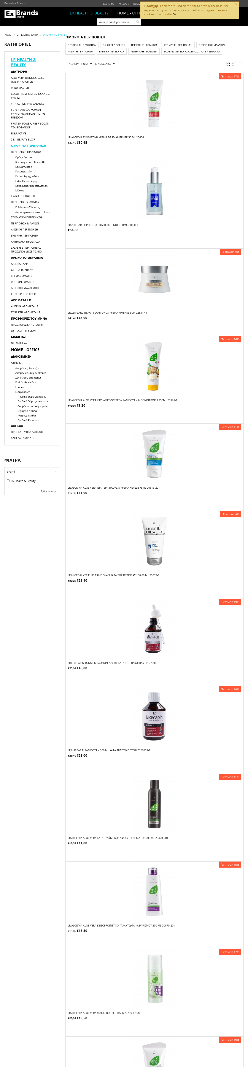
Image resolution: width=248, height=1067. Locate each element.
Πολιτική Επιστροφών (154, 1028)
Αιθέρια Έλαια (20, 264)
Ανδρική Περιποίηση (24, 229)
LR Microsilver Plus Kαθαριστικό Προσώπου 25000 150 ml (148, 653)
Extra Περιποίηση (26, 181)
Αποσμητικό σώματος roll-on (32, 212)
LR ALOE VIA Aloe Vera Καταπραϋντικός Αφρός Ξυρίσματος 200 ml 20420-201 (212, 306)
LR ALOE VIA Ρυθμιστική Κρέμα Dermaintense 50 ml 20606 (87, 135)
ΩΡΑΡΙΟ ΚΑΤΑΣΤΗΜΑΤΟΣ (17, 1023)
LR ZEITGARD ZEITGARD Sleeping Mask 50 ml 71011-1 (212, 915)
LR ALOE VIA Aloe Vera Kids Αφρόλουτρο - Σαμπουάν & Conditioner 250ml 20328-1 (95, 221)
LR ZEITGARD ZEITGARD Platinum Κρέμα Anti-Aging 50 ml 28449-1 (153, 743)
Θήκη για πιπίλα (27, 411)
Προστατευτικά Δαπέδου (27, 432)
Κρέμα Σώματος (22, 276)
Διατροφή (19, 71)
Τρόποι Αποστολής (107, 1023)
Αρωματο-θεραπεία (27, 258)
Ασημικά (16, 363)
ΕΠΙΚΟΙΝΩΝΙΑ (11, 1028)
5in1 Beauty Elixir (23, 139)
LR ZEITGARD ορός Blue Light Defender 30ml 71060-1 (153, 135)
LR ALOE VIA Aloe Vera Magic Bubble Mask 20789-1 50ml (151, 392)
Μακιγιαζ (18, 337)
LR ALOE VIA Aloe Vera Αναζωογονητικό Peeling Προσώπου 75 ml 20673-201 (212, 392)
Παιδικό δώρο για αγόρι (31, 396)
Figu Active (18, 133)
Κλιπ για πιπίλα (26, 415)
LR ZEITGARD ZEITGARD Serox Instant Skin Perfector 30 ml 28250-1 (151, 915)
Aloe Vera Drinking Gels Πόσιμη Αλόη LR (27, 80)
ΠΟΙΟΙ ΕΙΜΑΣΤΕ (12, 1018)
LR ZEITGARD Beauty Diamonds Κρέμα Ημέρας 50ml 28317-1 (211, 135)
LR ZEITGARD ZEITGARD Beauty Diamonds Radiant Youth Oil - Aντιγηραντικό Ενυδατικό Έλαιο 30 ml (213, 655)
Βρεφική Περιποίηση (24, 235)
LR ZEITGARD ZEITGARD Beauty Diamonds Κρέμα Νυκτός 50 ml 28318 (95, 829)
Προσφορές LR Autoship (27, 325)
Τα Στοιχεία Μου (59, 1023)
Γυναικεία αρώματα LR (25, 312)
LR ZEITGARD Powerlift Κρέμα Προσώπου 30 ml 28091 (95, 743)
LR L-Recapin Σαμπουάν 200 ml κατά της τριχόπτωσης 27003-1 (154, 306)
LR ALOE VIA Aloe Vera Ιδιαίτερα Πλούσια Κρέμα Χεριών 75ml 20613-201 (153, 221)
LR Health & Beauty (21, 481)
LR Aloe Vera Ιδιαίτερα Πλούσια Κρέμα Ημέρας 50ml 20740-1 (152, 482)
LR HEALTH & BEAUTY (89, 13)
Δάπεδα (17, 426)
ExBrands (108, 3)
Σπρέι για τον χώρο (23, 294)
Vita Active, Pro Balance (27, 104)
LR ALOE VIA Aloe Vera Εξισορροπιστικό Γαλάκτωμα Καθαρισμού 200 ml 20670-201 (93, 394)
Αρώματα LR (21, 300)
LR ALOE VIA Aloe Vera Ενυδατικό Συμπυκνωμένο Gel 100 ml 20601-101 (93, 482)
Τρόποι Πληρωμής (106, 1018)
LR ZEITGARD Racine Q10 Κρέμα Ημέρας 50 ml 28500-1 (93, 915)
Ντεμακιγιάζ (19, 343)
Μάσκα (19, 190)
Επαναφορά (50, 491)
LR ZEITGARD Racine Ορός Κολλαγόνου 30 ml (213, 829)
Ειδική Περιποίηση (23, 196)
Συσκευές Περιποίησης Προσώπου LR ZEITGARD (26, 249)
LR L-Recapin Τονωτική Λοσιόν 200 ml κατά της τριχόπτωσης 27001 (92, 306)
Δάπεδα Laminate (22, 438)
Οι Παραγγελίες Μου (61, 1018)
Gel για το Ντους (22, 270)
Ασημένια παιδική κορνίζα (33, 406)
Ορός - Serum (23, 157)
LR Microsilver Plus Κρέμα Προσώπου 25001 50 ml (93, 568)
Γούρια (19, 387)
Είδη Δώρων (22, 392)
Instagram (139, 3)
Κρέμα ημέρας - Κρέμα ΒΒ (30, 162)
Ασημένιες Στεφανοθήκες (30, 373)
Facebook (123, 3)
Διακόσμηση (21, 356)
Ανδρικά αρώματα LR (24, 306)
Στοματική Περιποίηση (26, 217)
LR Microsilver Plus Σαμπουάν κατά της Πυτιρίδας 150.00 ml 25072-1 (213, 221)
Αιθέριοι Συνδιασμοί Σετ (27, 288)
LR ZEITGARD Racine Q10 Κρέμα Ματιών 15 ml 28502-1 (211, 743)
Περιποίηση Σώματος (25, 202)
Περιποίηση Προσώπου (26, 152)
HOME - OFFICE (131, 13)
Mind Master (20, 88)
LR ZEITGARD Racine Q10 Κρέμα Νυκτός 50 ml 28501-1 (154, 829)
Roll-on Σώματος (23, 282)
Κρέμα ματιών (23, 171)
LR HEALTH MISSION (23, 331)
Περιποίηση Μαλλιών (25, 223)
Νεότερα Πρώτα (80, 64)
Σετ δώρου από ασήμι (28, 377)
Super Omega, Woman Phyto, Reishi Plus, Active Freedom (28, 113)
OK (174, 14)
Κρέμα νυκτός (23, 167)
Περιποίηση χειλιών (27, 176)
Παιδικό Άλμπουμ (27, 420)
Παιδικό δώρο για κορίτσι (32, 401)
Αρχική (8, 34)
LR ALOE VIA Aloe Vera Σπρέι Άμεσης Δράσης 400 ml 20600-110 (210, 482)
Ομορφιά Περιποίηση (28, 146)
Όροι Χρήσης (149, 1018)
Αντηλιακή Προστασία (25, 241)
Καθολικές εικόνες (26, 382)
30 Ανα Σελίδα (105, 64)
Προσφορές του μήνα (29, 318)
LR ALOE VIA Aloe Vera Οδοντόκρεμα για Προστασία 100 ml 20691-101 (153, 568)
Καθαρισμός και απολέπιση (31, 186)
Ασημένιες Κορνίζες (27, 368)
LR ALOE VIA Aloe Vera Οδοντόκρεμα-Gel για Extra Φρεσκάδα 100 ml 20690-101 (213, 568)
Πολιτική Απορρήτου (153, 1023)
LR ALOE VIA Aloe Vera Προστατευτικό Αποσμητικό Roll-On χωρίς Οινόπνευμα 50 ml (95, 655)
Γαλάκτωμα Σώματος (27, 207)
